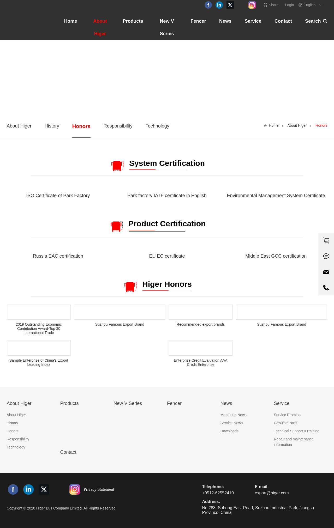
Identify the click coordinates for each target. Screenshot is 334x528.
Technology (157, 126)
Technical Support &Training (297, 431)
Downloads (229, 431)
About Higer (100, 27)
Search (313, 21)
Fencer (198, 21)
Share (273, 5)
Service (252, 21)
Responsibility (118, 126)
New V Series (167, 27)
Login (289, 5)
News (225, 21)
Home (70, 21)
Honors (81, 126)
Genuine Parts (285, 423)
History (52, 126)
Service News (231, 423)
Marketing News (233, 415)
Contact (283, 21)
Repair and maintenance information (294, 442)
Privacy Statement (99, 489)
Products (133, 21)
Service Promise (287, 415)
